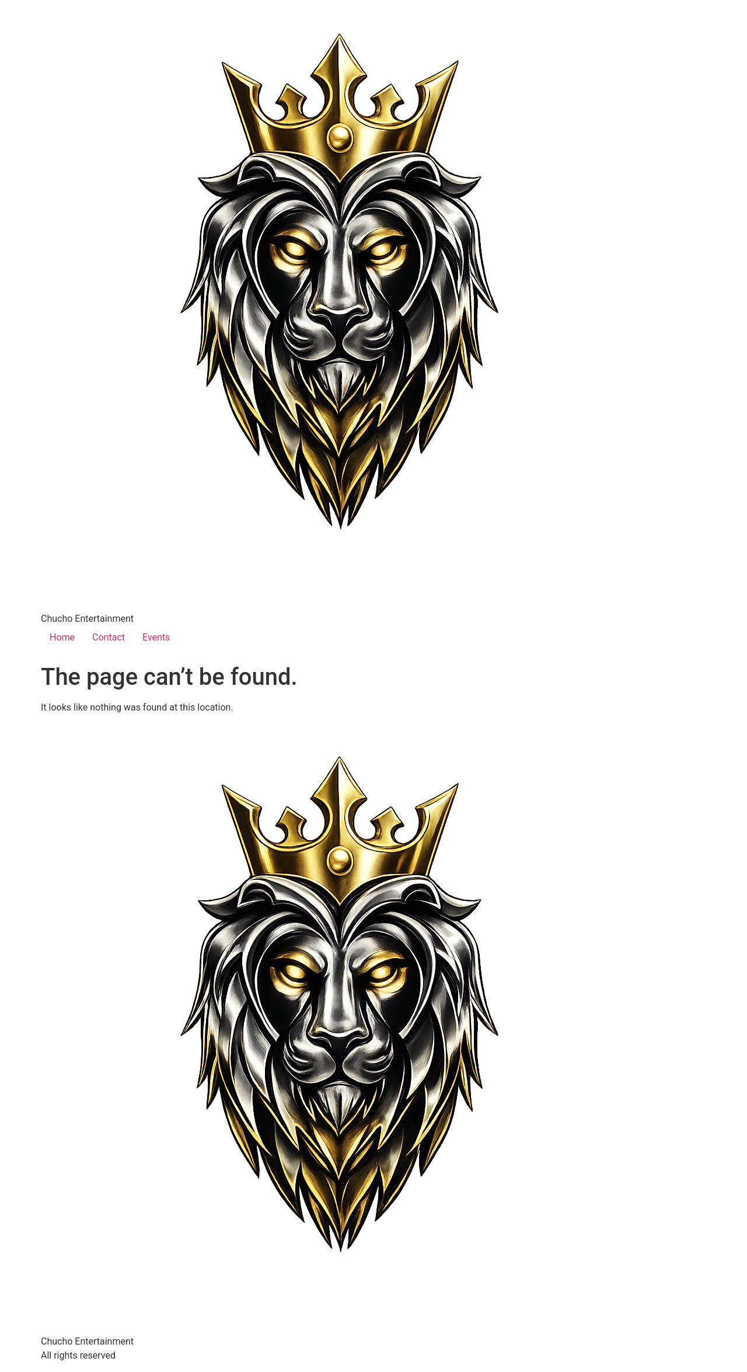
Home (62, 637)
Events (156, 637)
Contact (108, 637)
